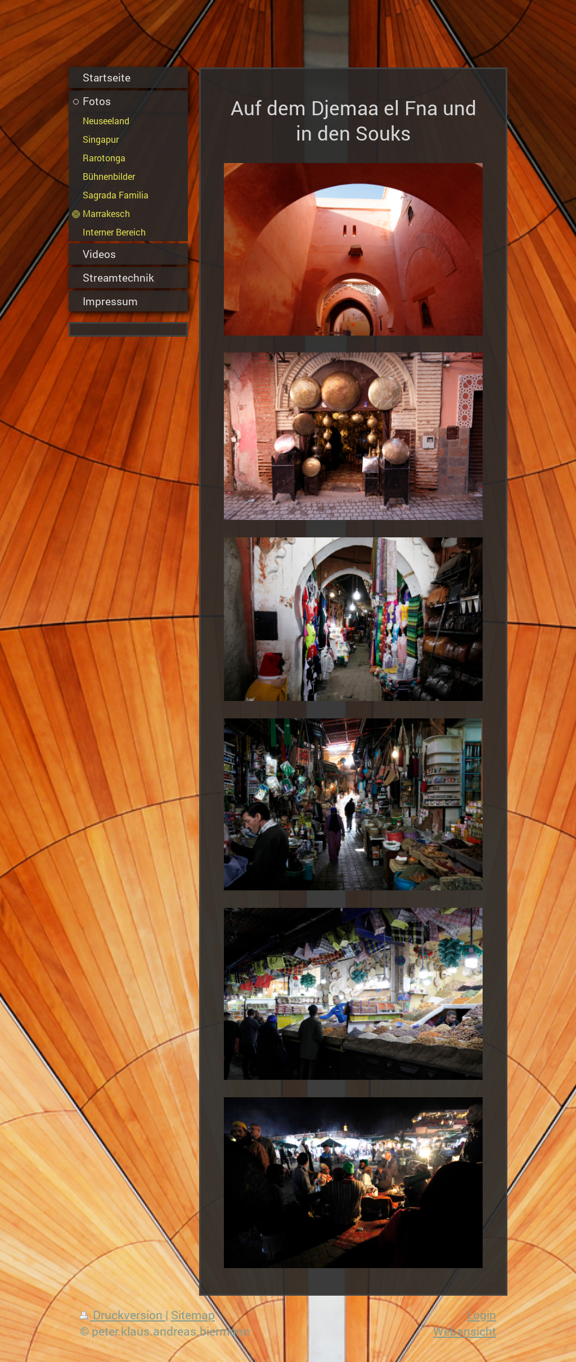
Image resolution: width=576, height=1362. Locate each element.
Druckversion (122, 1315)
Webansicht (464, 1331)
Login (481, 1315)
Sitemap (193, 1315)
